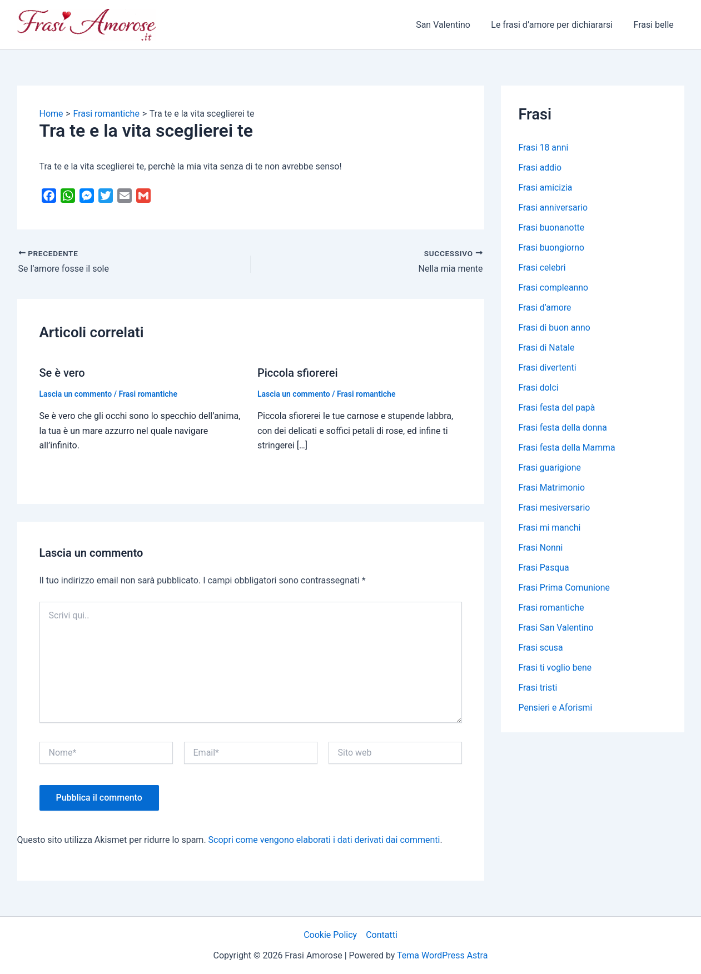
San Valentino (450, 24)
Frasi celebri (542, 267)
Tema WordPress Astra (442, 955)
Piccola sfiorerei (297, 372)
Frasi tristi (538, 687)
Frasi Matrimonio (552, 487)
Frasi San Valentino (556, 627)
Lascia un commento (75, 393)
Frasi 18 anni (544, 147)
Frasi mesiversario (555, 507)
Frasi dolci (539, 387)
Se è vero (62, 372)
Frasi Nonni (541, 547)
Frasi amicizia (546, 187)
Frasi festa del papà (557, 407)
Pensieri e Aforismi (556, 707)
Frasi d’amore (545, 307)
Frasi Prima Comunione (565, 587)
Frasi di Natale (547, 347)
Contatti (381, 935)
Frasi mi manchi (550, 527)
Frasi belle (655, 24)
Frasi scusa (541, 647)
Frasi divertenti (548, 367)
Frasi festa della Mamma (568, 447)
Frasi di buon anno (555, 327)
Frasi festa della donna (563, 427)
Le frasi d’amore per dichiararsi (556, 24)
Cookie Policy (330, 935)
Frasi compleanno (554, 287)
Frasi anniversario (554, 207)
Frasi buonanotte (552, 227)
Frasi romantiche (148, 393)
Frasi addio (540, 167)
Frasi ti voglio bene (556, 667)
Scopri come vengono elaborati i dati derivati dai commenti (324, 840)
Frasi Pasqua (544, 567)
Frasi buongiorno (552, 247)
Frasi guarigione (550, 467)
